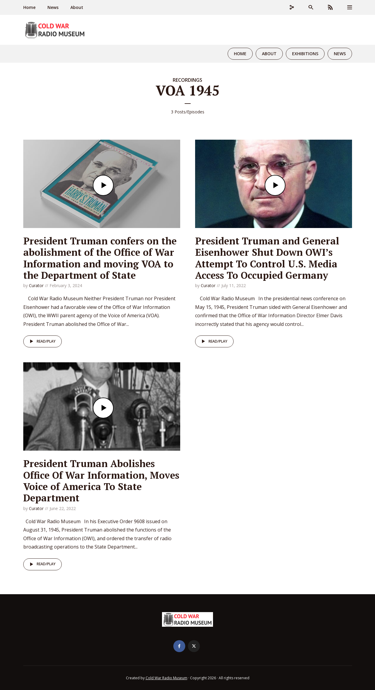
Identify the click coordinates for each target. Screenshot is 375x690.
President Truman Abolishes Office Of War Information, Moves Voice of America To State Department (101, 480)
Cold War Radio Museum (166, 677)
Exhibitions (305, 53)
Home (29, 7)
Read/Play (41, 341)
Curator (36, 285)
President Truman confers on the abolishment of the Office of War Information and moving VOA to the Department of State (100, 258)
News (52, 7)
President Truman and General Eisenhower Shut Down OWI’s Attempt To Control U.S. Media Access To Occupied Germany (267, 258)
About (76, 7)
